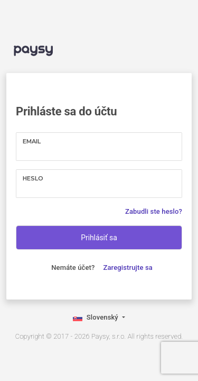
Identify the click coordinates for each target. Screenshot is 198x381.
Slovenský (96, 318)
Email (32, 141)
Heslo (33, 178)
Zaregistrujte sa (128, 267)
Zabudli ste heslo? (153, 211)
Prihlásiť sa (99, 237)
